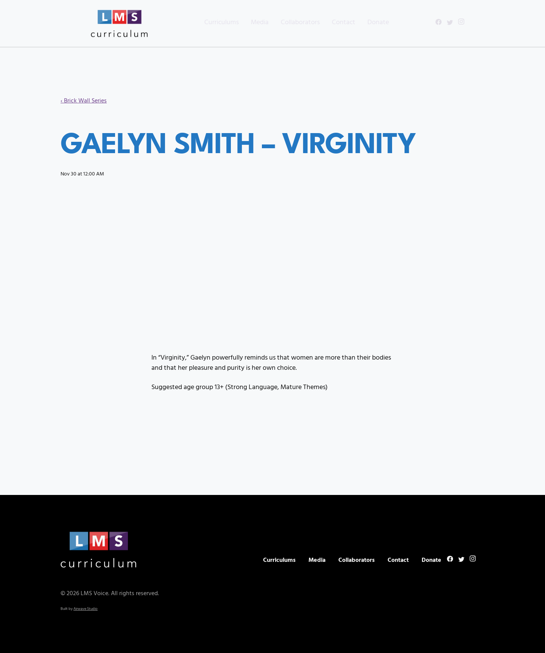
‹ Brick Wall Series (84, 101)
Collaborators (286, 22)
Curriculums (208, 22)
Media (246, 22)
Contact (330, 22)
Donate (364, 22)
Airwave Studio (85, 610)
